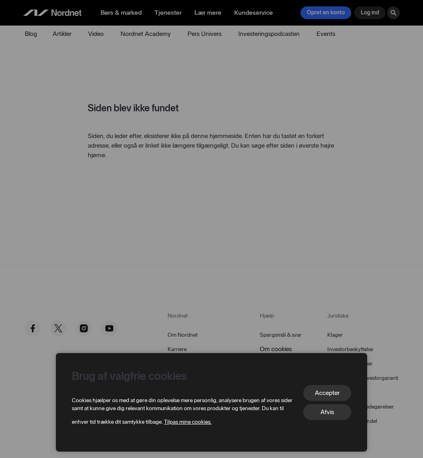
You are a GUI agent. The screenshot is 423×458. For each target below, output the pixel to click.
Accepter (327, 393)
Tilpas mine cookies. (188, 422)
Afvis (327, 412)
